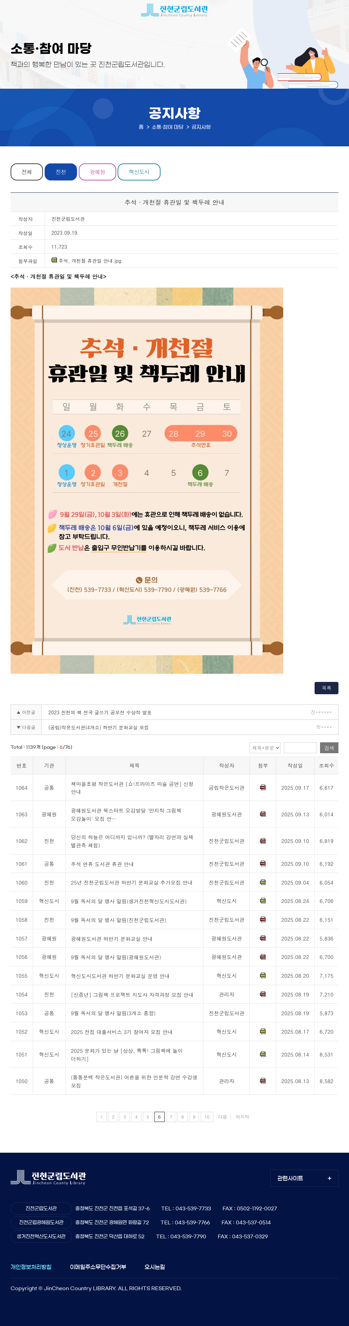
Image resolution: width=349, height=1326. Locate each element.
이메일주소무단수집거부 (98, 1267)
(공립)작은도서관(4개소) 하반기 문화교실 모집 (98, 727)
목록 (326, 687)
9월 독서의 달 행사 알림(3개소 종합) (113, 1013)
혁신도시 (139, 172)
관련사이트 (290, 1178)
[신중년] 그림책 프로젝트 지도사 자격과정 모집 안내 (132, 994)
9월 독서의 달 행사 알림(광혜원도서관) (116, 957)
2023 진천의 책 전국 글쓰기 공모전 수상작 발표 (100, 712)
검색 (329, 748)
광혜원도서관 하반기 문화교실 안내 (112, 938)
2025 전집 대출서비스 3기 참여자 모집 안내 (122, 1031)
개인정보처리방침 (31, 1267)
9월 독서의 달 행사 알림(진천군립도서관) (118, 919)
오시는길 (155, 1267)
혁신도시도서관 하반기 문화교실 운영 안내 (120, 975)
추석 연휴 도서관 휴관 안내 (102, 864)
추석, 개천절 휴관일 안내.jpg (86, 260)
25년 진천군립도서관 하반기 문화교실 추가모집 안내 (132, 882)
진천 (61, 172)
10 (207, 1116)
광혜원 (97, 172)
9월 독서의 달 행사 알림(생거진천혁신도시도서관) (129, 901)
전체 (26, 172)
